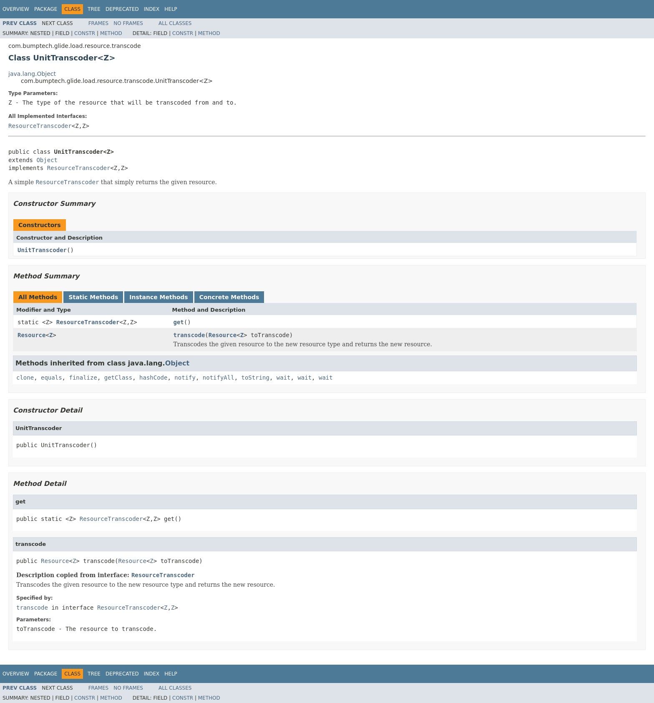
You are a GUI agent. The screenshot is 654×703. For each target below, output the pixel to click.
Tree (94, 9)
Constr (84, 33)
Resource (31, 335)
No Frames (128, 23)
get (179, 322)
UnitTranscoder (42, 250)
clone (25, 377)
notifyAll (218, 377)
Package (45, 9)
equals (51, 377)
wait (284, 377)
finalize (83, 377)
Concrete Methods (229, 297)
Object (47, 160)
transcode (189, 335)
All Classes (174, 23)
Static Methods (93, 297)
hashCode (153, 377)
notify (185, 377)
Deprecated (122, 9)
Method (111, 33)
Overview (16, 9)
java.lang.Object (32, 73)
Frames (98, 23)
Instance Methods (158, 297)
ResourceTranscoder (40, 126)
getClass (118, 377)
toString (255, 377)
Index (152, 9)
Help (170, 9)
